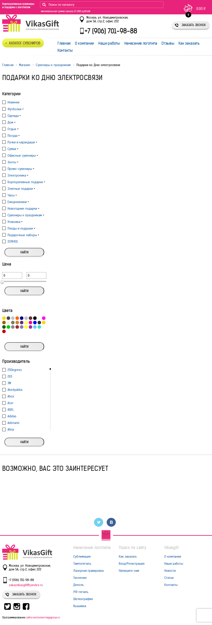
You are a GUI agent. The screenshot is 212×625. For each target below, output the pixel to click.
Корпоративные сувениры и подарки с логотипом (18, 5)
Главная (63, 43)
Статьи (169, 578)
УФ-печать (80, 592)
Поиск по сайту (132, 547)
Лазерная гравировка (88, 571)
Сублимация (82, 557)
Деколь (78, 585)
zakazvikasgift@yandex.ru (26, 585)
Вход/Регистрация (131, 564)
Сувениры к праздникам (53, 65)
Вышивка (79, 606)
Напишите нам (129, 571)
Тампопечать (82, 564)
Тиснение (80, 578)
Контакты (65, 50)
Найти (24, 252)
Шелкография (83, 599)
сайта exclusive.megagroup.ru (43, 617)
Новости (170, 571)
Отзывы (167, 43)
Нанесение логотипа (140, 43)
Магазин (24, 65)
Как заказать (188, 43)
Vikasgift (171, 547)
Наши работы (109, 43)
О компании (84, 43)
